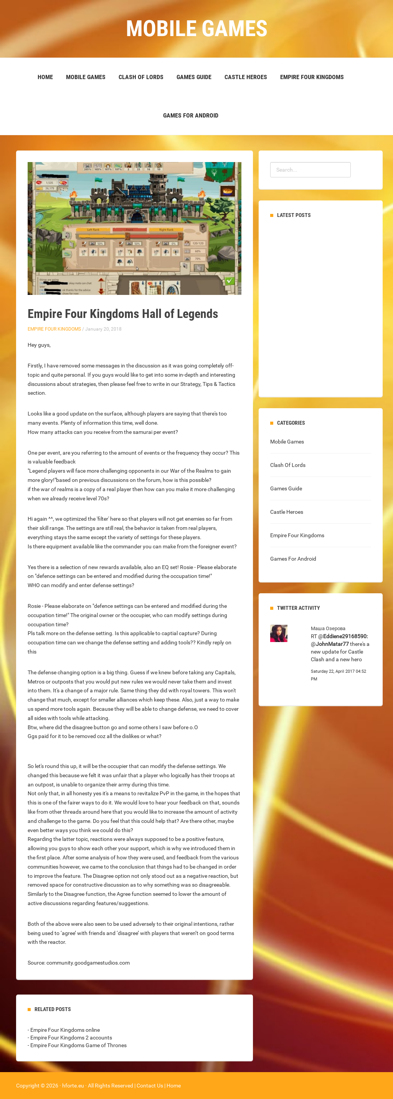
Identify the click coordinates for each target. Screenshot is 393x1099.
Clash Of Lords (141, 77)
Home (45, 77)
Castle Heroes (246, 77)
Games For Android (190, 115)
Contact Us (150, 1085)
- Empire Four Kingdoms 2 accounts (70, 1037)
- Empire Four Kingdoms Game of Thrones (77, 1045)
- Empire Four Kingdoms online (64, 1030)
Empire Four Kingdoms (312, 77)
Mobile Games (86, 77)
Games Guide (194, 77)
